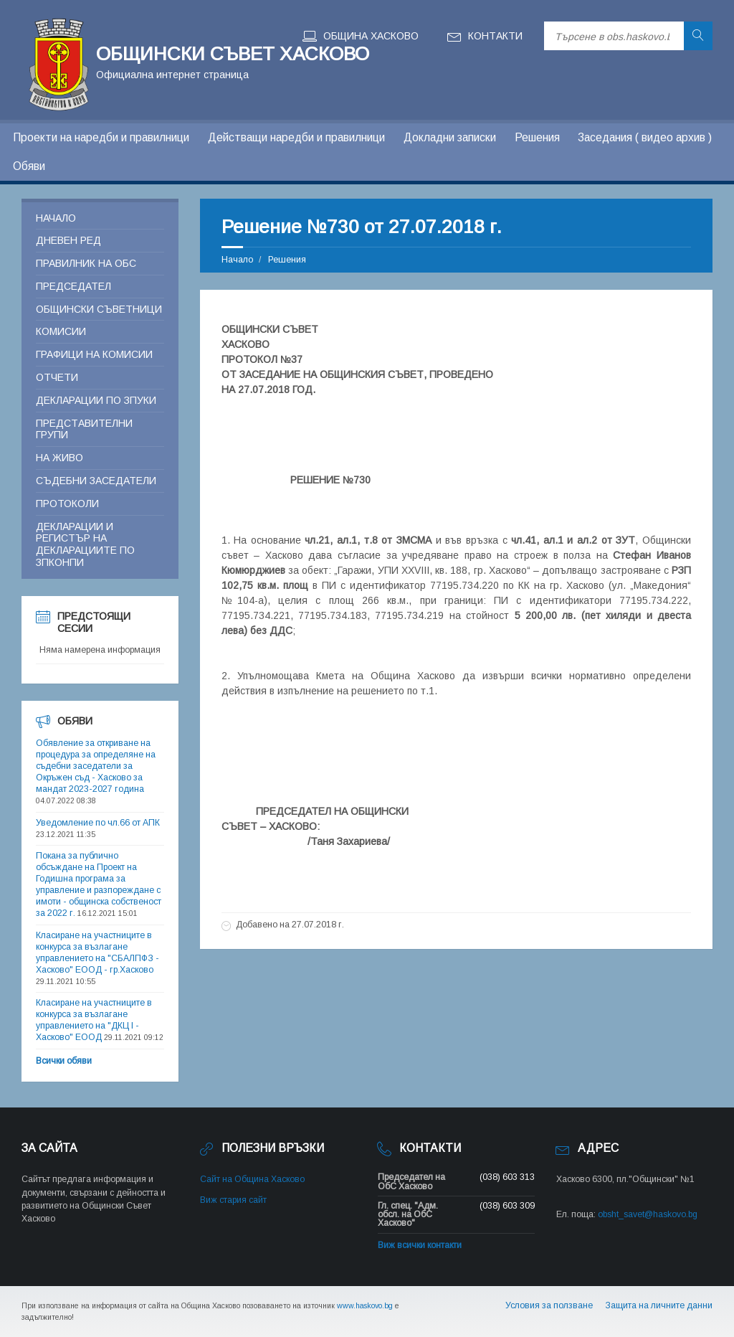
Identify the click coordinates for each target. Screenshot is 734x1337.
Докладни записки (450, 137)
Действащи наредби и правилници (296, 137)
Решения (537, 137)
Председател (73, 286)
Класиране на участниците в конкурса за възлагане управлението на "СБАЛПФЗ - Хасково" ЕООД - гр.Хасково (97, 952)
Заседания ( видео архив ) (645, 137)
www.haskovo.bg (365, 1305)
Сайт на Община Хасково (252, 1179)
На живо (59, 457)
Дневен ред (68, 240)
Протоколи (67, 503)
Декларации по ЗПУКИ (96, 400)
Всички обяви (64, 1061)
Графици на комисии (94, 354)
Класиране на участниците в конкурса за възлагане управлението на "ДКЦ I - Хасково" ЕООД (94, 1020)
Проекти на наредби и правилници (101, 137)
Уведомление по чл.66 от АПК (98, 823)
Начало (237, 260)
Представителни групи (84, 429)
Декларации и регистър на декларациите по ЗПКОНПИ (85, 544)
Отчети (57, 377)
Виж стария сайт (233, 1200)
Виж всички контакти (420, 1245)
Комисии (61, 331)
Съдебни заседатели (96, 480)
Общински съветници (99, 309)
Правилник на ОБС (86, 263)
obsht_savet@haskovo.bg (647, 1214)
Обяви (29, 166)
